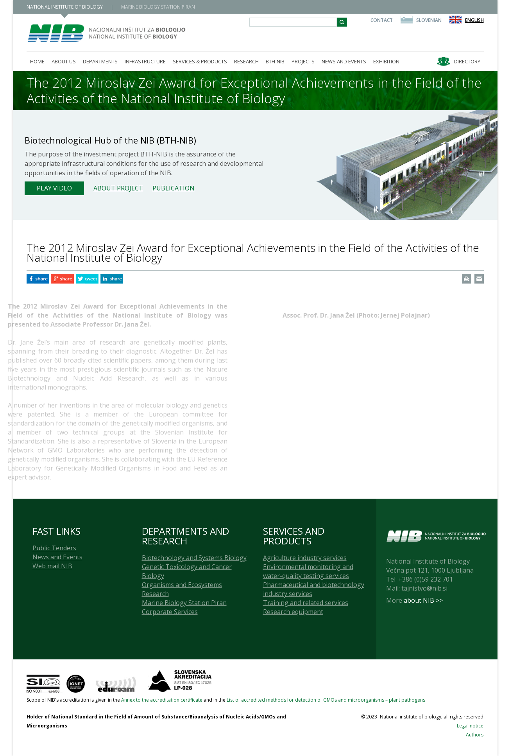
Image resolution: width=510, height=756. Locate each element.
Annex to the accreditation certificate (161, 700)
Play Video (54, 188)
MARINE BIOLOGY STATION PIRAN (158, 7)
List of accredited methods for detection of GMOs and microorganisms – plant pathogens (326, 700)
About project (118, 188)
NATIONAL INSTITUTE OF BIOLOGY (65, 7)
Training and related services (305, 602)
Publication (173, 188)
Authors (474, 734)
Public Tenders (54, 548)
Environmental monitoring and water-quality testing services (308, 571)
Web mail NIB (52, 566)
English (474, 20)
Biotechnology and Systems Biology (194, 557)
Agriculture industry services (305, 557)
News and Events (57, 557)
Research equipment (293, 611)
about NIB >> (423, 600)
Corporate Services (170, 611)
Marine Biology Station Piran (184, 602)
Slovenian (429, 20)
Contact (381, 20)
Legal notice (470, 725)
